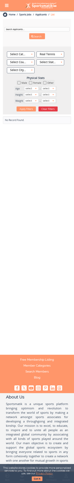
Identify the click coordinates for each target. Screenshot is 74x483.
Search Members (37, 371)
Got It (37, 479)
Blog (37, 377)
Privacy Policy (44, 473)
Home (11, 14)
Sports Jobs (25, 14)
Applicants (41, 14)
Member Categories (37, 365)
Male (22, 83)
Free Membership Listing (37, 359)
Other (48, 83)
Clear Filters (48, 108)
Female (35, 83)
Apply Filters (26, 108)
